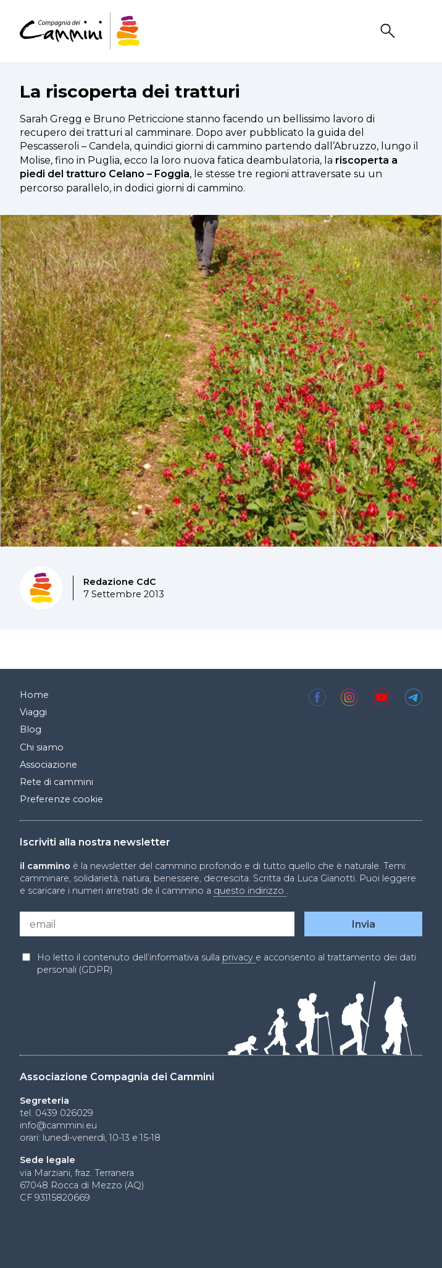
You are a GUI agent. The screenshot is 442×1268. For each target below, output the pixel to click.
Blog (30, 729)
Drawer (414, 31)
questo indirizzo (250, 890)
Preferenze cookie (61, 799)
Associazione (48, 764)
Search (390, 31)
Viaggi (33, 712)
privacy (239, 957)
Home (34, 694)
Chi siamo (42, 747)
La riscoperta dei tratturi (130, 91)
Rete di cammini (56, 781)
